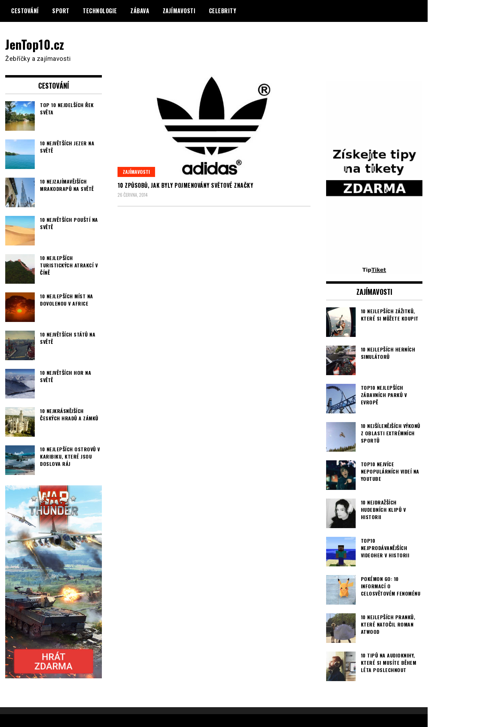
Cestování (25, 11)
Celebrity (222, 11)
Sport (61, 11)
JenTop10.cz (35, 44)
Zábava (139, 11)
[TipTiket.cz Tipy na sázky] (374, 269)
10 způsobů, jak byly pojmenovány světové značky (185, 185)
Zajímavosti (179, 11)
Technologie (100, 11)
